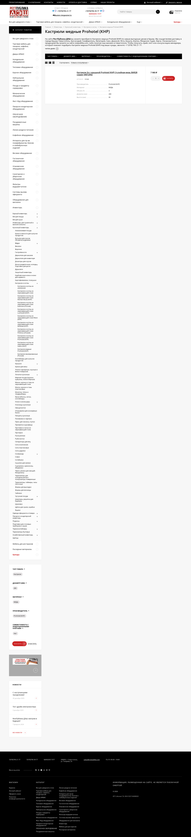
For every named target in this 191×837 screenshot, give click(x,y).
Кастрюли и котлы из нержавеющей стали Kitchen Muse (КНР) (25, 298)
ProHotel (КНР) (19, 616)
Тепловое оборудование (45, 804)
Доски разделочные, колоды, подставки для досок (26, 265)
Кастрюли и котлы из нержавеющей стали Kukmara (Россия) (25, 304)
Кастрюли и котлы (90, 27)
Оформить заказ (15, 794)
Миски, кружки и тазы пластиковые (23, 388)
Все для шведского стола (45, 788)
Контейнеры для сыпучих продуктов (24, 360)
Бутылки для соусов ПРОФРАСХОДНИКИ (22, 239)
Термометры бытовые (21, 532)
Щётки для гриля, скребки (25, 507)
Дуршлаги (19, 269)
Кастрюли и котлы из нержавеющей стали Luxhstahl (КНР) (25, 311)
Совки (17, 457)
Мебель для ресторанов (67, 827)
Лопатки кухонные (22, 374)
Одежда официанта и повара (23, 513)
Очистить (32, 644)
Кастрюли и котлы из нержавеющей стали (25, 292)
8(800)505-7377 (95, 14)
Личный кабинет (15, 791)
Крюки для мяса (21, 367)
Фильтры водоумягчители (68, 814)
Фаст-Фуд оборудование (45, 821)
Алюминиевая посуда (23, 230)
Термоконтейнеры (20, 529)
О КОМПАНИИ (34, 2)
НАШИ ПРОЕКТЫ (108, 2)
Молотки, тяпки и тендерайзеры (21, 393)
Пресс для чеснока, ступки (25, 422)
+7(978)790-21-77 (64, 11)
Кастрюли (17, 574)
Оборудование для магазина (69, 821)
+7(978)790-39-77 (92, 11)
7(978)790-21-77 (14, 760)
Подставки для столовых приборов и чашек (22, 525)
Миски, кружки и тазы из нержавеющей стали (24, 383)
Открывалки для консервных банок (26, 412)
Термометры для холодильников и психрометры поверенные (25, 477)
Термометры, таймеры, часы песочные (26, 483)
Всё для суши (18, 220)
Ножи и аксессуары (22, 402)
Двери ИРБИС (41, 797)
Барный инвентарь (20, 213)
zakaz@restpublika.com (92, 760)
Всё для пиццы (18, 216)
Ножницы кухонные (23, 405)
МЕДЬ (16, 602)
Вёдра (17, 243)
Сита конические (21, 445)
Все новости (20, 732)
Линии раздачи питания (68, 788)
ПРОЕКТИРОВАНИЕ (17, 2)
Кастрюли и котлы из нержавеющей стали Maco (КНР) (28, 318)
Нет (15, 633)
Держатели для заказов (24, 255)
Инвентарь (58, 27)
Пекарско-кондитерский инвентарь (22, 517)
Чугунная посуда (21, 496)
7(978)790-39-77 (32, 760)
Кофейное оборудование (68, 791)
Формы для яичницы (23, 490)
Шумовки (18, 504)
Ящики (17, 510)
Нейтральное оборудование (46, 810)
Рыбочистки (19, 439)
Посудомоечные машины (45, 831)
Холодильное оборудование (46, 800)
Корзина (12, 788)
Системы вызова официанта (69, 817)
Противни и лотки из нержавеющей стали (23, 429)
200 (15, 588)
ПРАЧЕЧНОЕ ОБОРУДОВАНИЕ (46, 828)
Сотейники (19, 460)
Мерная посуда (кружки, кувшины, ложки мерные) (25, 378)
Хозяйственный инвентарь (23, 535)
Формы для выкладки (23, 487)
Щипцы (15, 538)
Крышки (18, 363)
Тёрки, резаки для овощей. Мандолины (25, 472)
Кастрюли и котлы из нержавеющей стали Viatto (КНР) (25, 344)
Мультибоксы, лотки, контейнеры (23, 398)
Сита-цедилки (20, 451)
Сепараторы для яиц (23, 442)
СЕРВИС (94, 2)
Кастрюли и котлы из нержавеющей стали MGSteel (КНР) (25, 324)
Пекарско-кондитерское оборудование (44, 824)
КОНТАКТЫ (48, 2)
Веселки (18, 246)
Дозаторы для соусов (23, 261)
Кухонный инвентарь (73, 27)
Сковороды (19, 454)
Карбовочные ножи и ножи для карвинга (25, 276)
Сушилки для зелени (23, 463)
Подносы (16, 521)
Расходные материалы (67, 830)
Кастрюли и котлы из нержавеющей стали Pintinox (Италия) (25, 331)
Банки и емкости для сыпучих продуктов (26, 234)
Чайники (18, 493)
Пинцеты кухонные (22, 416)
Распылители (20, 436)
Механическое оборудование (46, 817)
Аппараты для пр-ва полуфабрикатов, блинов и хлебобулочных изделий (68, 796)
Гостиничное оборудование (69, 804)
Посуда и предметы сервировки (43, 814)
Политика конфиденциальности (17, 798)
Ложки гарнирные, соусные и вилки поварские (26, 371)
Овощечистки (20, 408)
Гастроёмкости (21, 252)
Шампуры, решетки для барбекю (24, 500)
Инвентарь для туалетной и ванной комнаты (23, 224)
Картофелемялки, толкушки (25, 280)
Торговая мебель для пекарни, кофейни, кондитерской (43, 792)
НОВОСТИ (61, 2)
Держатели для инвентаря (25, 258)
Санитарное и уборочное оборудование (68, 810)
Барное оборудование (44, 807)
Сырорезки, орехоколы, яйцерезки (24, 467)
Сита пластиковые (22, 448)
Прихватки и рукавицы (24, 425)
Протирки (19, 433)
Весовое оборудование (67, 800)
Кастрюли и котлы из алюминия (25, 287)
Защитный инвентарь (23, 272)
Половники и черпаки (23, 419)
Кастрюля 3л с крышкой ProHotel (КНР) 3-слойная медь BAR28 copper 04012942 (107, 73)
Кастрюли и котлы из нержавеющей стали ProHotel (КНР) (25, 338)
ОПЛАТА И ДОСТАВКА (78, 2)
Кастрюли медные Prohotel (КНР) (24, 350)
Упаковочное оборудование (69, 807)
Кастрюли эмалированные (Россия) (28, 355)
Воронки (18, 249)
